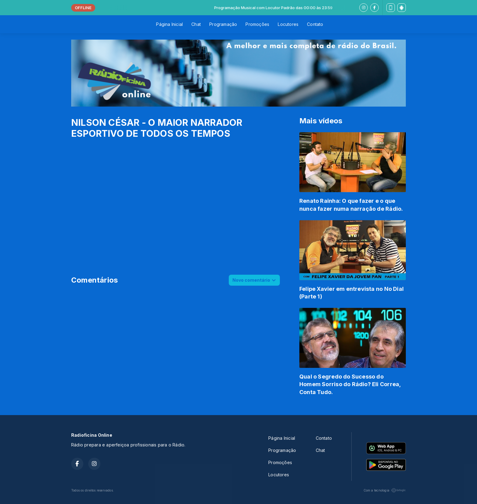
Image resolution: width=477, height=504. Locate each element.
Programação (223, 24)
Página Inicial (169, 24)
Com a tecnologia (385, 490)
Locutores (288, 24)
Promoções (257, 24)
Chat (196, 24)
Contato (315, 24)
